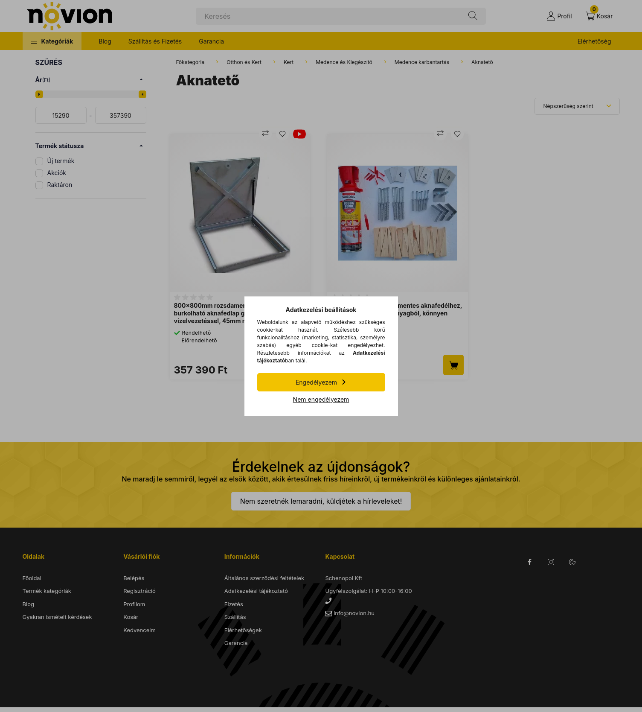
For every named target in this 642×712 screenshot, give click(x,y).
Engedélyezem (316, 382)
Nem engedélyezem (321, 399)
